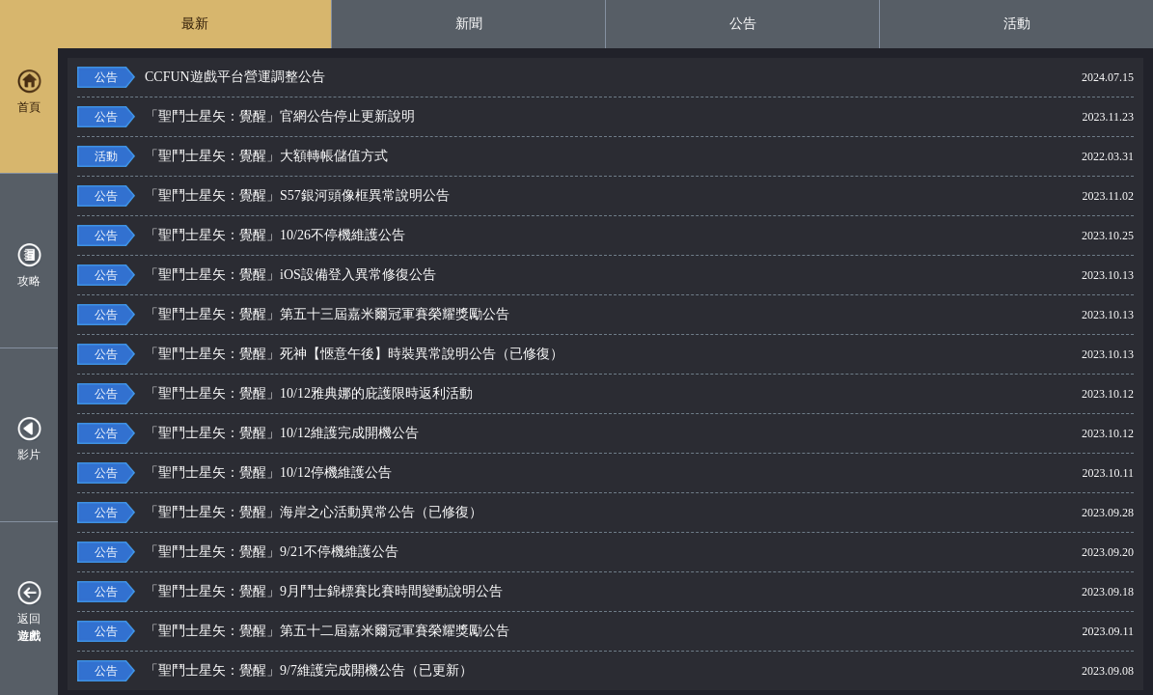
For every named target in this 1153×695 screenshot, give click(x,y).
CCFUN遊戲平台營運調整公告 (526, 77)
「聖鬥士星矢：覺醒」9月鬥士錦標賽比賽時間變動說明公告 (526, 591)
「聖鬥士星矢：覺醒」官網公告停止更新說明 (526, 116)
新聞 (468, 23)
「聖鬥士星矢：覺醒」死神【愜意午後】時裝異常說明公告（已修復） (526, 354)
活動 (1016, 23)
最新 (194, 23)
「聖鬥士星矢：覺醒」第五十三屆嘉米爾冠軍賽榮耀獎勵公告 (526, 314)
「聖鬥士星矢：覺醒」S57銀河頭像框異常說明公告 (526, 196)
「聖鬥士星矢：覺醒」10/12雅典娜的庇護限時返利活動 (526, 393)
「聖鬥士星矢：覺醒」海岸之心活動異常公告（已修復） (526, 512)
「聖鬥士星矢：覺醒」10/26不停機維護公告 (526, 235)
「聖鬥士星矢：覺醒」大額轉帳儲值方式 (526, 156)
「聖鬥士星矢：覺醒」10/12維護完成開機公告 (526, 433)
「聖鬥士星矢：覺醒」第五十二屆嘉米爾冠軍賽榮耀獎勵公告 (526, 631)
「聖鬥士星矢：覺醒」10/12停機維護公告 (526, 473)
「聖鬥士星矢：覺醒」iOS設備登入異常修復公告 (526, 275)
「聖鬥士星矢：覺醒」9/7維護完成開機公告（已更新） (526, 670)
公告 (742, 23)
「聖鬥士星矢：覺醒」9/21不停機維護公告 (526, 552)
